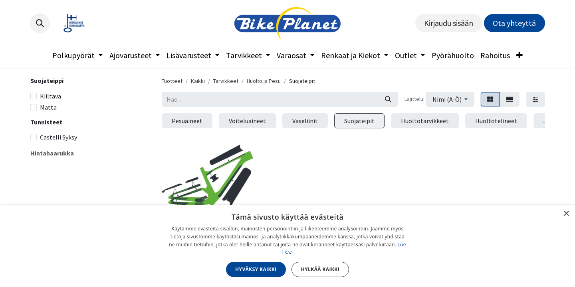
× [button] (566, 214)
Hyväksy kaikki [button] (256, 269)
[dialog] (287, 246)
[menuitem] (77, 55)
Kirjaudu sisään (448, 23)
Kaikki (198, 81)
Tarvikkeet (225, 81)
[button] (40, 23)
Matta (48, 107)
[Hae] (388, 99)
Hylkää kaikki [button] (320, 269)
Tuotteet (172, 81)
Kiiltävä (50, 96)
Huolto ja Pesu (264, 81)
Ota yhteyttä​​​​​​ (514, 23)
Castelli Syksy (58, 137)
